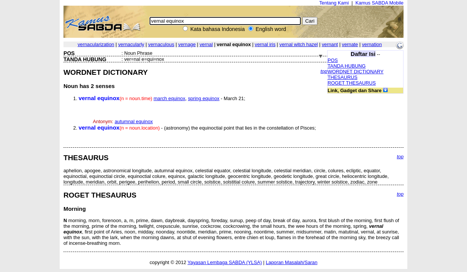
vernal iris (265, 44)
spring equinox (203, 98)
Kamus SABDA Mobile (380, 3)
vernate (350, 44)
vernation (372, 44)
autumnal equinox (133, 121)
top (323, 71)
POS (333, 60)
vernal (206, 44)
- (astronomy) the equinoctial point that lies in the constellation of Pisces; (197, 128)
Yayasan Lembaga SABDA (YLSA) (224, 262)
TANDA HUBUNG (347, 66)
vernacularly (131, 44)
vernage (187, 44)
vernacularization (95, 44)
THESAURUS (342, 77)
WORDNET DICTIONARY (355, 71)
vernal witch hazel (298, 44)
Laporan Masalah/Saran (291, 262)
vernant (330, 44)
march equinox (169, 98)
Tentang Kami (334, 3)
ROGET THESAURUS (352, 83)
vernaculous (161, 44)
